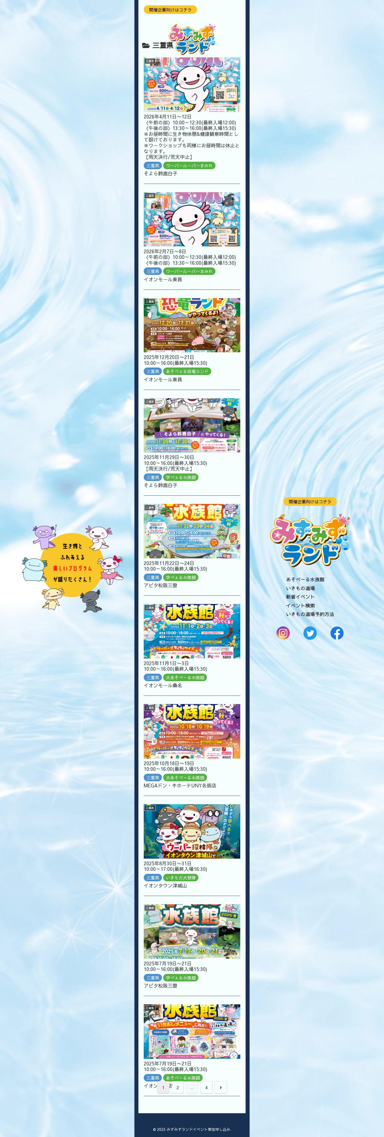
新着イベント (300, 596)
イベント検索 (300, 605)
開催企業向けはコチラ (310, 501)
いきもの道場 (300, 588)
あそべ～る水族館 (305, 579)
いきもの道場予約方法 (310, 614)
